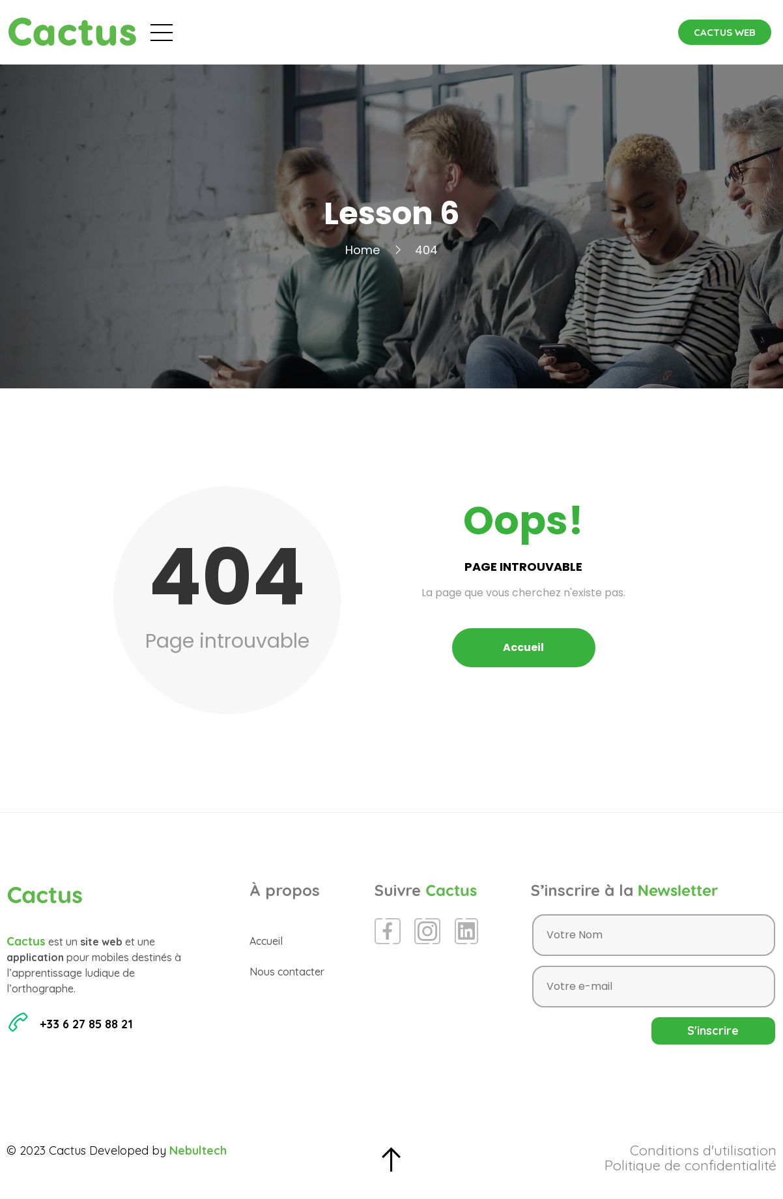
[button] (724, 32)
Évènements (327, 31)
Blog (404, 31)
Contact (574, 31)
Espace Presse (484, 31)
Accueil (245, 31)
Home (362, 250)
